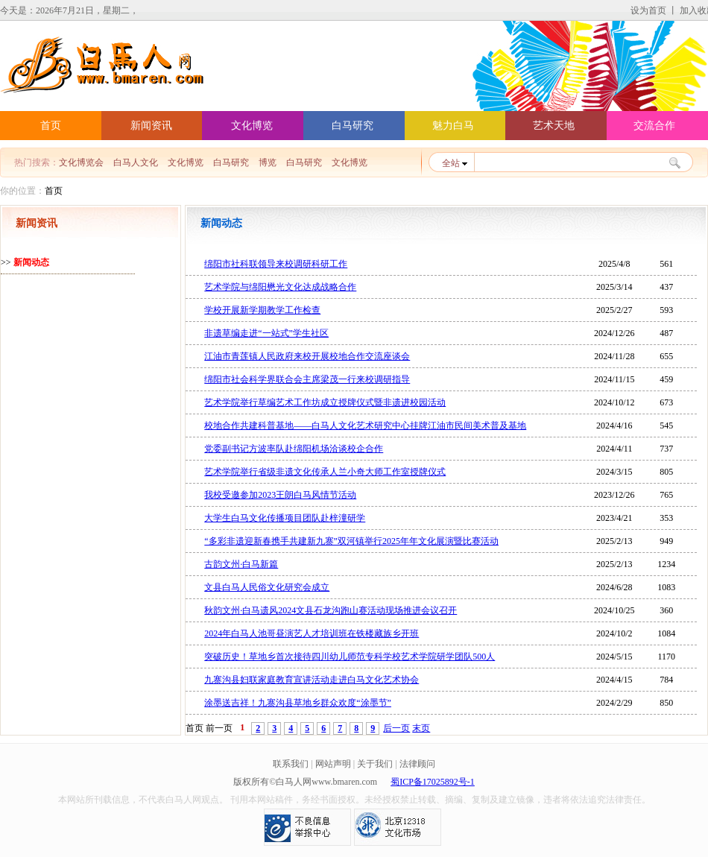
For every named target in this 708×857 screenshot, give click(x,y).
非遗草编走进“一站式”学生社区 (266, 333)
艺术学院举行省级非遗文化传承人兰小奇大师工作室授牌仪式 (325, 472)
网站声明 (333, 764)
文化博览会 (81, 162)
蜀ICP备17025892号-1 (433, 782)
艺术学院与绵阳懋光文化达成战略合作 (280, 287)
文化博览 (252, 125)
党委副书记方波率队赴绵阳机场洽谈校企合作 (293, 448)
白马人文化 (135, 162)
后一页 (396, 728)
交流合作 (654, 125)
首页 (50, 125)
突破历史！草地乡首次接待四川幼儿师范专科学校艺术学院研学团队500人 (349, 656)
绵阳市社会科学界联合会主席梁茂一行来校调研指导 (307, 379)
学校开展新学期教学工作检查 (262, 310)
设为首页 (648, 10)
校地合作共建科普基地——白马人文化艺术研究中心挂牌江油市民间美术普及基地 (365, 425)
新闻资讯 (151, 125)
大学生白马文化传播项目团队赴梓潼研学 (284, 518)
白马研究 (352, 125)
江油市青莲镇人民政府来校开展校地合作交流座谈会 (307, 356)
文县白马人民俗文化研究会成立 (266, 587)
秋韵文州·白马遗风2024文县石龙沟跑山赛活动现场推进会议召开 (330, 610)
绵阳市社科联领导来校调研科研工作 (275, 264)
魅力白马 (453, 125)
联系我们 (291, 764)
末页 (421, 728)
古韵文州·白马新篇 (241, 564)
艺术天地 (554, 125)
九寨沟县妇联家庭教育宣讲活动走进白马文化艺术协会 (311, 679)
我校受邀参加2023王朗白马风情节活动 (280, 495)
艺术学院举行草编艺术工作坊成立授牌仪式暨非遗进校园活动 (325, 402)
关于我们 (375, 764)
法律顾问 (417, 764)
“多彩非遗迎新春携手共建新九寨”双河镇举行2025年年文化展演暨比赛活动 (351, 541)
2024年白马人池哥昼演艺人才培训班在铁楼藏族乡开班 (311, 633)
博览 (267, 162)
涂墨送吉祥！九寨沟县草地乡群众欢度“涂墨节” (297, 703)
